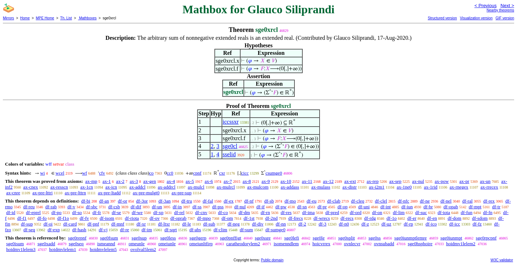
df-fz (476, 224)
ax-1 (107, 181)
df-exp (54, 229)
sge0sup (139, 238)
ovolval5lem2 (143, 249)
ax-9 (266, 181)
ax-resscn (59, 187)
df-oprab (178, 218)
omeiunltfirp (201, 243)
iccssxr (230, 122)
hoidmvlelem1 (62, 249)
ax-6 (209, 181)
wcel (60, 173)
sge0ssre (263, 238)
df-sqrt (170, 229)
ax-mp (91, 181)
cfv (102, 173)
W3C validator (501, 260)
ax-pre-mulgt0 (146, 192)
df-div (258, 224)
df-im (146, 229)
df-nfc (403, 201)
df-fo (42, 218)
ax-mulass (320, 187)
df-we (137, 212)
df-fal (207, 201)
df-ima (308, 212)
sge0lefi (291, 238)
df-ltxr (164, 224)
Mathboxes (87, 18)
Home (25, 18)
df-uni (364, 206)
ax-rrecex (489, 187)
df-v (71, 206)
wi (42, 173)
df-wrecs (321, 218)
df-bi (85, 201)
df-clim (220, 229)
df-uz (386, 224)
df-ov (155, 218)
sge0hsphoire (420, 243)
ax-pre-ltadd (109, 192)
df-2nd (271, 218)
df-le (186, 224)
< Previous (485, 5)
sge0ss (374, 238)
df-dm (244, 212)
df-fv (84, 218)
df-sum (246, 229)
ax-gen (149, 181)
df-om (227, 218)
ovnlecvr (352, 243)
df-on (377, 212)
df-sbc (92, 206)
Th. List (66, 18)
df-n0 (344, 224)
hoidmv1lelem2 (460, 243)
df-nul (240, 206)
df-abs (195, 229)
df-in (177, 206)
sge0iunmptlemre (410, 238)
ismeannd (106, 243)
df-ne (424, 201)
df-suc (421, 212)
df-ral (467, 201)
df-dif (136, 206)
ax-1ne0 (404, 187)
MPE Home (45, 18)
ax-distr (350, 187)
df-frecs (295, 218)
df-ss (196, 206)
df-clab (333, 201)
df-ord (356, 212)
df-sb (269, 201)
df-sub (209, 224)
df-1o (392, 218)
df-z (365, 224)
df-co (223, 212)
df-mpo (204, 218)
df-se (116, 212)
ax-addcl (137, 187)
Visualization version (476, 18)
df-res (286, 212)
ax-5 (190, 181)
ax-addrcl (167, 187)
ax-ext (350, 181)
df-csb (114, 206)
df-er (411, 218)
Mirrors (8, 18)
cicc (245, 173)
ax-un (485, 181)
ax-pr (464, 181)
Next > (507, 5)
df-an (104, 201)
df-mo (290, 201)
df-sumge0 (275, 229)
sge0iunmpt (451, 238)
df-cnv (201, 212)
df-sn (302, 206)
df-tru (186, 201)
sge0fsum (109, 238)
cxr (222, 173)
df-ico (431, 224)
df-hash (79, 229)
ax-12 (328, 181)
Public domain (272, 260)
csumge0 (273, 173)
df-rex (489, 201)
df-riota (132, 218)
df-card (70, 224)
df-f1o (63, 218)
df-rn (265, 212)
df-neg (234, 224)
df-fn (488, 212)
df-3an (164, 201)
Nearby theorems (500, 10)
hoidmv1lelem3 (21, 249)
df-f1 (22, 218)
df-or (122, 201)
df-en (432, 218)
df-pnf (93, 224)
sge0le (319, 238)
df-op (342, 206)
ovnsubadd (384, 243)
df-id (10, 212)
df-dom (454, 218)
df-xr (141, 224)
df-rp (408, 224)
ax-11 (307, 181)
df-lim (399, 212)
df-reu (29, 206)
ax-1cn (86, 187)
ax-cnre (13, 192)
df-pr (322, 206)
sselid (229, 154)
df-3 (322, 224)
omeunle (137, 243)
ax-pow (442, 181)
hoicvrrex (321, 243)
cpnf (197, 173)
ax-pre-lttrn (75, 192)
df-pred (332, 212)
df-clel (381, 201)
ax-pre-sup (182, 192)
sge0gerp (198, 238)
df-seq (29, 229)
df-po (56, 212)
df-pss (218, 206)
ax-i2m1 (377, 187)
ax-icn (111, 187)
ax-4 (171, 181)
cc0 (170, 173)
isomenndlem (286, 243)
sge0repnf (77, 238)
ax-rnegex (459, 187)
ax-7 (228, 181)
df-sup (27, 224)
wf (84, 173)
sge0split (346, 238)
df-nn (281, 224)
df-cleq (357, 201)
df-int (385, 206)
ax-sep (395, 181)
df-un (157, 206)
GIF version (504, 18)
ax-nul (418, 181)
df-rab (51, 206)
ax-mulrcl (226, 187)
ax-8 (247, 181)
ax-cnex (30, 187)
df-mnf (117, 224)
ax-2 (120, 181)
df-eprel (33, 212)
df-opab (450, 206)
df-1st (249, 218)
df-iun (407, 206)
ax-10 (285, 181)
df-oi (47, 224)
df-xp (158, 212)
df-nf (248, 201)
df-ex (228, 201)
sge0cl (230, 146)
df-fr (97, 212)
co (151, 173)
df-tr (496, 206)
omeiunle (167, 243)
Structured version (442, 18)
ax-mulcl (196, 187)
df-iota (444, 212)
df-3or (142, 201)
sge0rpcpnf (486, 238)
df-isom (107, 218)
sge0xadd (46, 243)
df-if (260, 206)
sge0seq (76, 243)
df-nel (446, 201)
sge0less (168, 238)
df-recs (346, 218)
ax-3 (134, 181)
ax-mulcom (258, 187)
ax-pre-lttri (42, 192)
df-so (77, 212)
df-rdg (370, 218)
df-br (428, 206)
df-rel (179, 212)
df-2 (302, 224)
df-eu (311, 201)
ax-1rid (431, 187)
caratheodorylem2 (243, 243)
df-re (124, 229)
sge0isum (15, 243)
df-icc (454, 224)
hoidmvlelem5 (103, 249)
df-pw (281, 206)
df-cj (103, 229)
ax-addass (290, 187)
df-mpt (475, 206)
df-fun (466, 212)
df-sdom (480, 218)
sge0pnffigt (230, 238)
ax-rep (372, 181)
